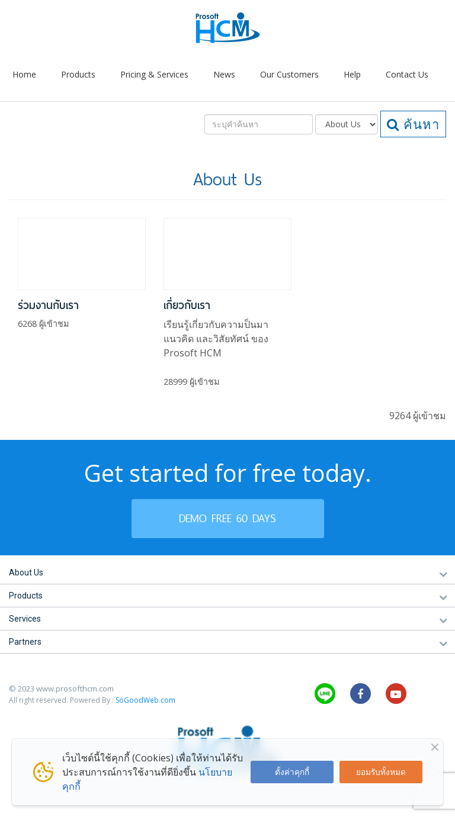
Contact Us (407, 74)
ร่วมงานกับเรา (48, 305)
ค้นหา (413, 124)
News (224, 74)
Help (352, 74)
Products (78, 74)
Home (24, 74)
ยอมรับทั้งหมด (381, 771)
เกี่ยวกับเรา (187, 305)
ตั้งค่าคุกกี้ (292, 771)
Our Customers (289, 74)
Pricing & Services (154, 74)
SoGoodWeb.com (145, 700)
